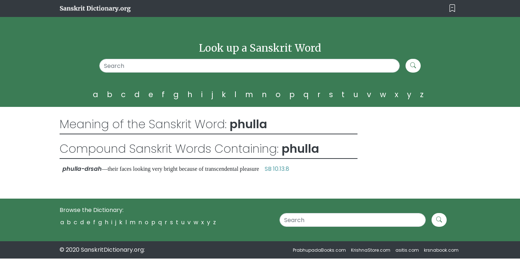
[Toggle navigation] (452, 8)
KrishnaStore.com (370, 250)
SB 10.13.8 (277, 169)
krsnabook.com (441, 250)
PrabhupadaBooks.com (319, 250)
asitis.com (407, 250)
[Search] (249, 66)
